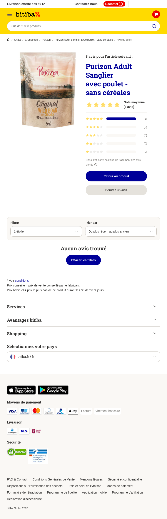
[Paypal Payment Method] (61, 412)
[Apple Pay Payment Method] (73, 412)
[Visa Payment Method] (12, 412)
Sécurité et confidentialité (125, 479)
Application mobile (94, 492)
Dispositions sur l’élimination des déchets (34, 486)
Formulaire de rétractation (24, 492)
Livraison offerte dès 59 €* (26, 4)
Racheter (114, 4)
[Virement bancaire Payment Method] (107, 411)
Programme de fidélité (62, 492)
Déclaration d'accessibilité (24, 499)
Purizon (46, 39)
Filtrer (14, 222)
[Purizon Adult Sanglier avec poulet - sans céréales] (48, 90)
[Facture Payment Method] (86, 411)
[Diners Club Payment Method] (48, 412)
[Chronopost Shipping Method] (12, 432)
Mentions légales (91, 479)
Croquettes (31, 39)
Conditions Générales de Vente (53, 479)
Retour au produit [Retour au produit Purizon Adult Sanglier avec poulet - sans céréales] (116, 176)
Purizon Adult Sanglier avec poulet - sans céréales (84, 39)
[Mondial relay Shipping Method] (36, 432)
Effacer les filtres (83, 260)
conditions (22, 280)
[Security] (17, 453)
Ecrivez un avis (116, 190)
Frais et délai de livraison (84, 486)
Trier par (91, 222)
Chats (17, 39)
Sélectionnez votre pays (32, 346)
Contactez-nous (86, 4)
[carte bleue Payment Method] (24, 412)
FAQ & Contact (17, 479)
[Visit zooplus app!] (21, 393)
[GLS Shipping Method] (24, 432)
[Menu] (9, 14)
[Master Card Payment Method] (36, 412)
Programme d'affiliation (127, 492)
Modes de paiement (120, 486)
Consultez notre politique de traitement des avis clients (113, 162)
